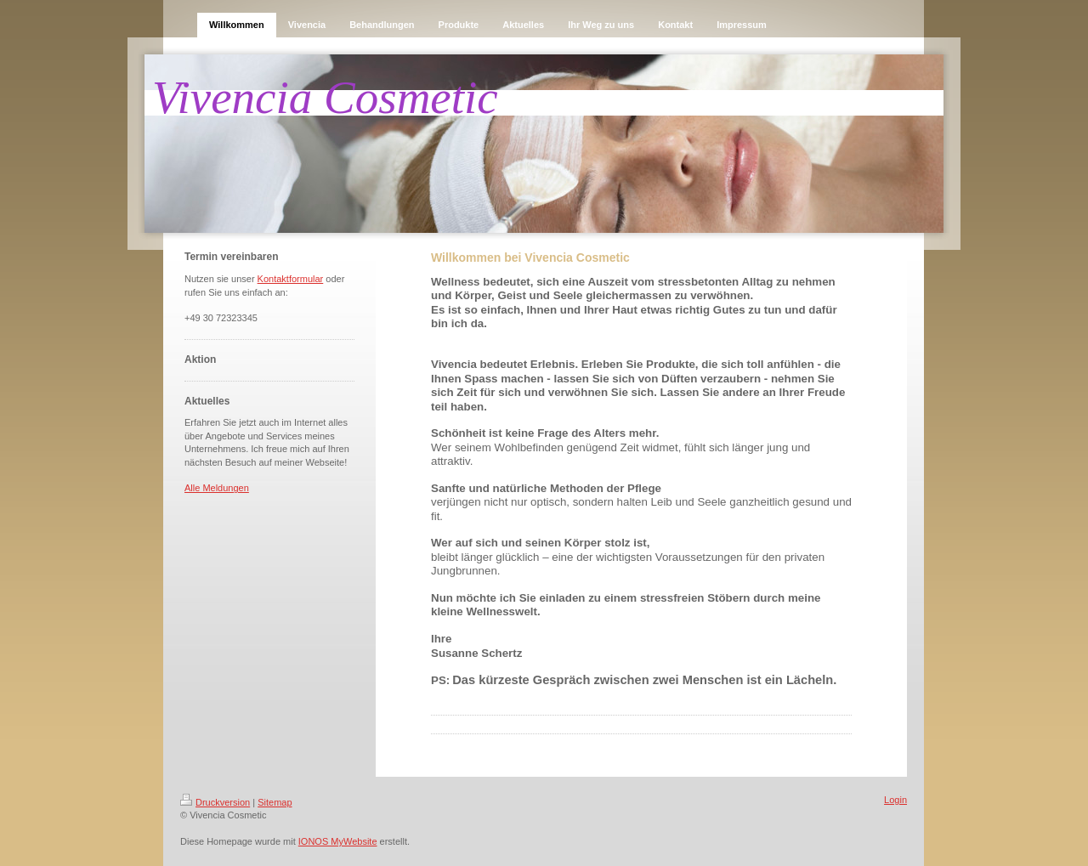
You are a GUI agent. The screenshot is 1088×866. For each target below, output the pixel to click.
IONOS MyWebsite (337, 841)
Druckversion (215, 802)
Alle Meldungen (216, 488)
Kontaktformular (291, 279)
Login (895, 800)
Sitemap (275, 802)
